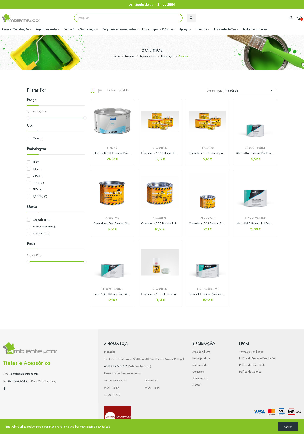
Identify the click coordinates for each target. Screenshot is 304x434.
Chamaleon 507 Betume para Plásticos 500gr (207, 153)
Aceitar (288, 427)
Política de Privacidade (252, 365)
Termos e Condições (251, 352)
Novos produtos (201, 358)
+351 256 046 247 (115, 366)
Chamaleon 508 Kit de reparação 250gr (160, 294)
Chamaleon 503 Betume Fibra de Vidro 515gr (207, 223)
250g (38, 176)
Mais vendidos (200, 365)
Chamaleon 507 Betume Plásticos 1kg (160, 153)
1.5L (37, 169)
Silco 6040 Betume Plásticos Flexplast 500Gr (255, 153)
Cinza (38, 138)
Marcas (196, 385)
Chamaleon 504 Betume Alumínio (112, 223)
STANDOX (41, 233)
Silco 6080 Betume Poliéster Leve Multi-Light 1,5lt (255, 223)
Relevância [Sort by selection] (250, 90)
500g (38, 182)
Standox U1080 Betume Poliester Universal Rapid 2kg (112, 153)
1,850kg (40, 196)
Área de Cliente (201, 352)
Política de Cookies (250, 371)
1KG (37, 189)
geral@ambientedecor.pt (24, 374)
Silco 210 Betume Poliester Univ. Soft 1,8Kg (207, 294)
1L (36, 162)
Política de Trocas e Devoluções (257, 358)
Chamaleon (42, 220)
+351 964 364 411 (19, 381)
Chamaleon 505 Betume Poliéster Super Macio (160, 223)
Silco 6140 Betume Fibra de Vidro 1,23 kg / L (112, 294)
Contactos (198, 371)
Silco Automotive (45, 226)
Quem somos (199, 378)
